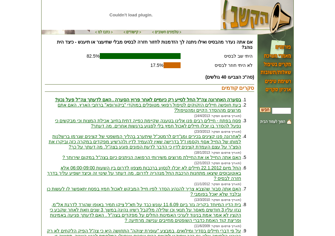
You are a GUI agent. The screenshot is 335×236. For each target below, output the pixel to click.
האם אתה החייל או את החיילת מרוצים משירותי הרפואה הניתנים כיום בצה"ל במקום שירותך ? (151, 157)
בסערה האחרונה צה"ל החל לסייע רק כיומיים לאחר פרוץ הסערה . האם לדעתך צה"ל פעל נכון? (148, 99)
